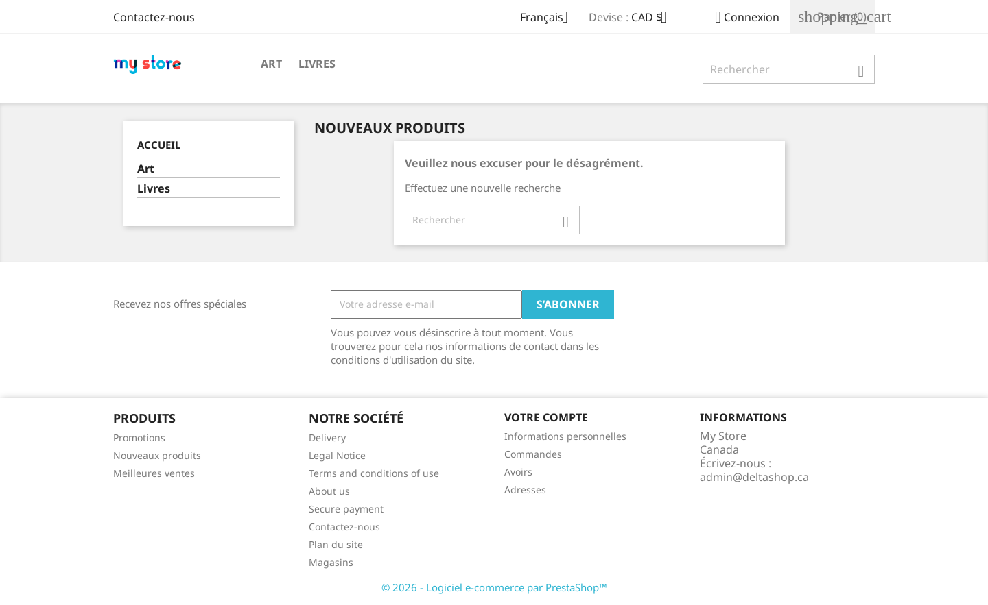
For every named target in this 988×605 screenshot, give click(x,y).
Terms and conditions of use (374, 473)
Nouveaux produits (157, 455)
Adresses (525, 489)
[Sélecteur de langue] (549, 18)
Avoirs (518, 471)
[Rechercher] (789, 69)
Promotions (139, 437)
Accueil (158, 144)
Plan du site (336, 544)
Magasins (331, 562)
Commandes (533, 453)
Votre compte (546, 417)
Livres (317, 63)
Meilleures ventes (154, 473)
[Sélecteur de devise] (654, 18)
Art (271, 63)
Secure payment (346, 508)
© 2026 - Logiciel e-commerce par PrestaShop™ (494, 587)
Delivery (327, 437)
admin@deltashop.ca (754, 476)
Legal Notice (337, 455)
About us (329, 490)
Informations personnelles (565, 436)
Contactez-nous (154, 17)
